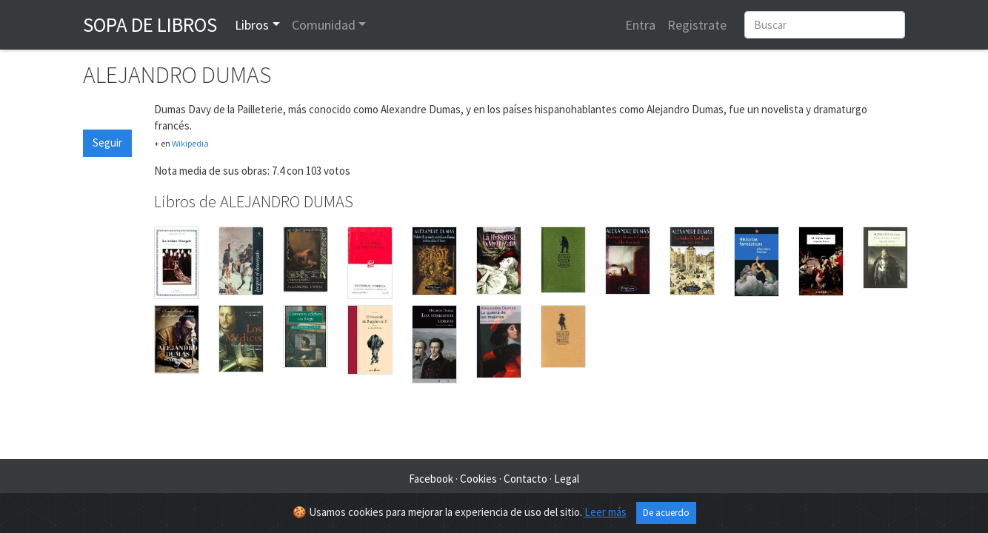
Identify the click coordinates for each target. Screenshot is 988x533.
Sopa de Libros (150, 24)
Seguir (107, 142)
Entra (640, 24)
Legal (566, 479)
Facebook (431, 479)
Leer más (605, 512)
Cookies (478, 479)
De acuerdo (666, 512)
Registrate (697, 24)
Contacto (525, 479)
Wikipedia (190, 143)
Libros (252, 24)
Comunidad (324, 24)
